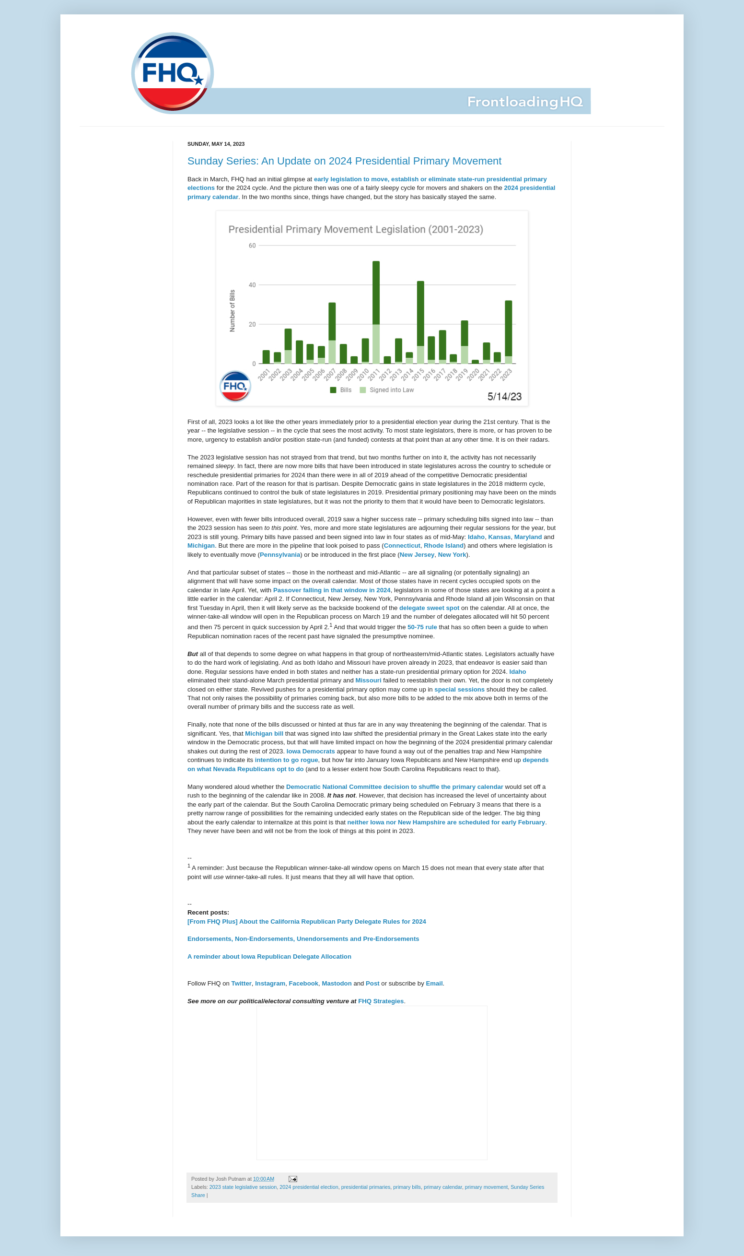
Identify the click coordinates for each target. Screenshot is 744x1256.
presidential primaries (366, 1187)
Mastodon (336, 983)
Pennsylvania (280, 554)
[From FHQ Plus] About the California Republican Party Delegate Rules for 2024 (306, 921)
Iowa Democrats (311, 751)
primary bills (407, 1187)
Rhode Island (444, 545)
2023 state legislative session (243, 1187)
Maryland (528, 536)
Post (373, 983)
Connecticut (402, 545)
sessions (471, 689)
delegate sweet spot (429, 607)
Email (434, 983)
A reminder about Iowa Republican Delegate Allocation (269, 956)
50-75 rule (422, 627)
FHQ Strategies (381, 1001)
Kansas (499, 536)
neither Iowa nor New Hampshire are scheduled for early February (447, 822)
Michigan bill (264, 733)
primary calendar (443, 1187)
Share (198, 1195)
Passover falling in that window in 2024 (332, 590)
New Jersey (417, 554)
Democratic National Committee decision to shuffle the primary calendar (394, 786)
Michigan (201, 545)
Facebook (304, 983)
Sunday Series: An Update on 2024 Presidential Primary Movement (344, 161)
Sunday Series (527, 1187)
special (445, 689)
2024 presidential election (308, 1187)
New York (452, 554)
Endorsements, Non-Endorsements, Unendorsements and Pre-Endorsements (303, 938)
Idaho (476, 536)
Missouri (368, 680)
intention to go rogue (286, 759)
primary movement (486, 1187)
